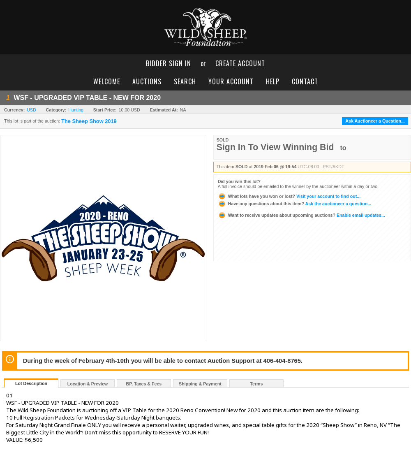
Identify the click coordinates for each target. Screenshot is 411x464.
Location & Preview (87, 383)
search (185, 81)
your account (231, 81)
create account (240, 63)
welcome (106, 81)
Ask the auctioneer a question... (294, 203)
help (272, 81)
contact (305, 81)
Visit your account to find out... (289, 196)
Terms (256, 383)
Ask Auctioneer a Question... (375, 120)
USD (31, 109)
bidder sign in (168, 63)
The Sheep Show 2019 (88, 121)
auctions (147, 81)
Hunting (75, 109)
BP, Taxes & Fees (144, 383)
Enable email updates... (301, 215)
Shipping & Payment (200, 383)
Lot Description (31, 383)
